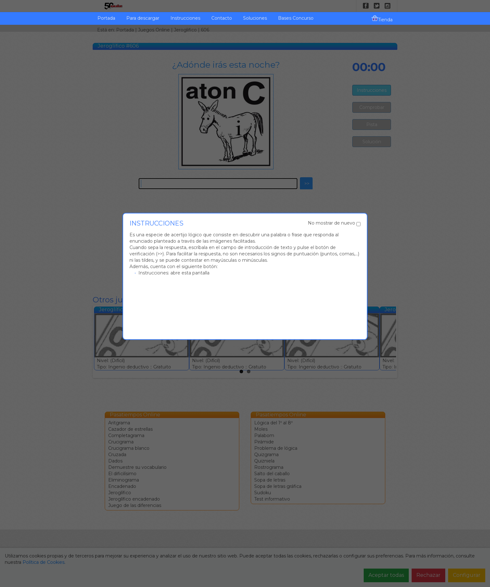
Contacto (221, 18)
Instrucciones (185, 18)
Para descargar (142, 18)
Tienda (382, 19)
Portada (106, 18)
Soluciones (255, 18)
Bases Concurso (296, 18)
